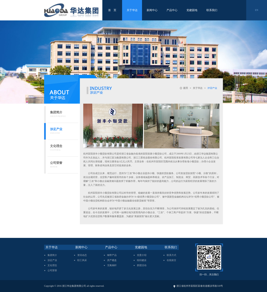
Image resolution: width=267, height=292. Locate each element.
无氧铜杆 (112, 265)
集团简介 (52, 255)
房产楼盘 (112, 260)
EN (256, 10)
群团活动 (141, 265)
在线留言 (171, 260)
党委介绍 (141, 255)
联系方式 (171, 255)
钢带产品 (112, 255)
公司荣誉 (52, 270)
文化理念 (52, 265)
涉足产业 (52, 260)
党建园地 (191, 10)
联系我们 (211, 10)
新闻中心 (152, 10)
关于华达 (132, 10)
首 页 (112, 10)
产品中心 (172, 10)
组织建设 (141, 260)
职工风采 (82, 260)
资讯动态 (82, 255)
